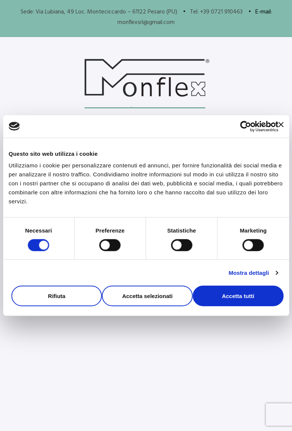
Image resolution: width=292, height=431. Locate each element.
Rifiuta (56, 296)
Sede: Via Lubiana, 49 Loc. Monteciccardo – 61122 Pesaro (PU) (99, 12)
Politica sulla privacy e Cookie (147, 406)
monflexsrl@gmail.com (146, 22)
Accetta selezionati (147, 296)
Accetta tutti (238, 296)
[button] (76, 350)
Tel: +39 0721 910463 (216, 12)
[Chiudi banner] (280, 124)
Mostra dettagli (248, 272)
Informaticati (141, 416)
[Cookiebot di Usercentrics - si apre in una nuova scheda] (245, 126)
